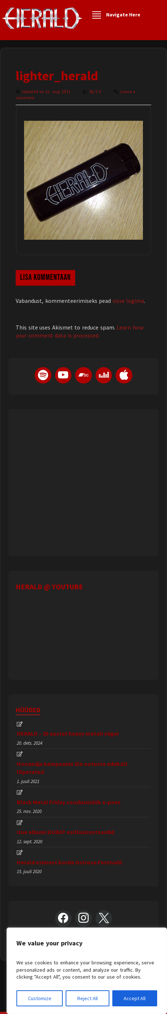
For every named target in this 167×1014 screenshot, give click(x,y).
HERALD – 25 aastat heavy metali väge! (68, 733)
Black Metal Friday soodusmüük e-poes (69, 802)
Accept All (134, 998)
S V (99, 91)
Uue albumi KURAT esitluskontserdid (65, 832)
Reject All (87, 998)
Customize (39, 998)
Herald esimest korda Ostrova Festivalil (69, 862)
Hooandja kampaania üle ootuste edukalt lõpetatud (72, 767)
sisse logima (128, 300)
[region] (87, 971)
